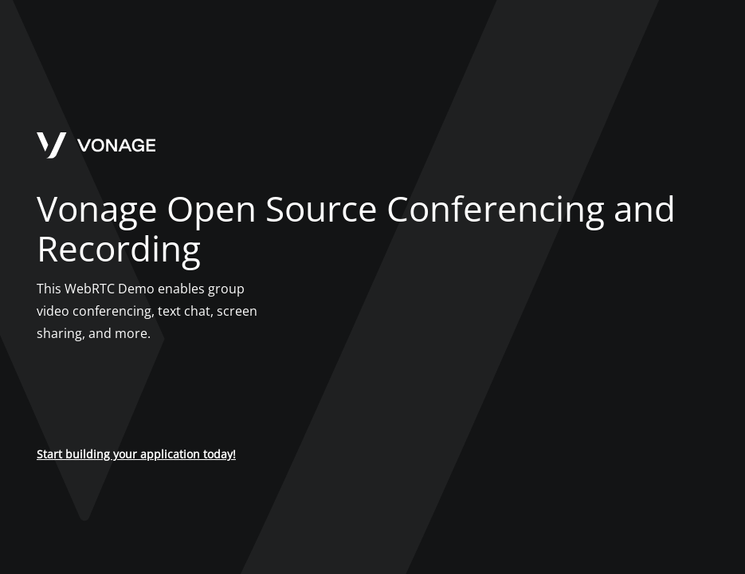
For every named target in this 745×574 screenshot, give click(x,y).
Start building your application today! (136, 454)
